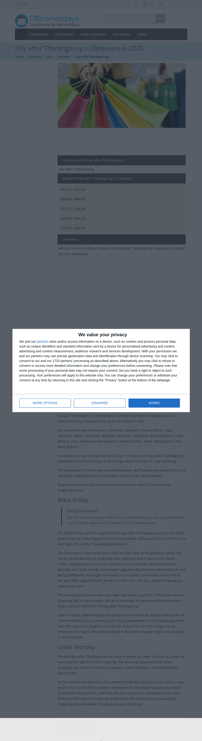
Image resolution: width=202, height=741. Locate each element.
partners (43, 341)
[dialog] (101, 370)
